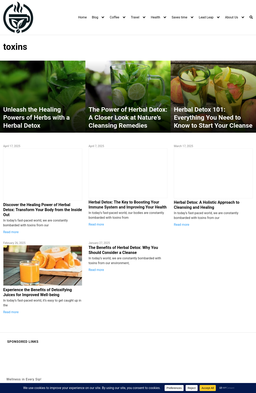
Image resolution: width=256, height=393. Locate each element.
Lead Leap (206, 17)
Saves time (179, 17)
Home (82, 17)
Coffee (114, 17)
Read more (11, 232)
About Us (231, 17)
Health (155, 17)
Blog (95, 17)
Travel (135, 17)
